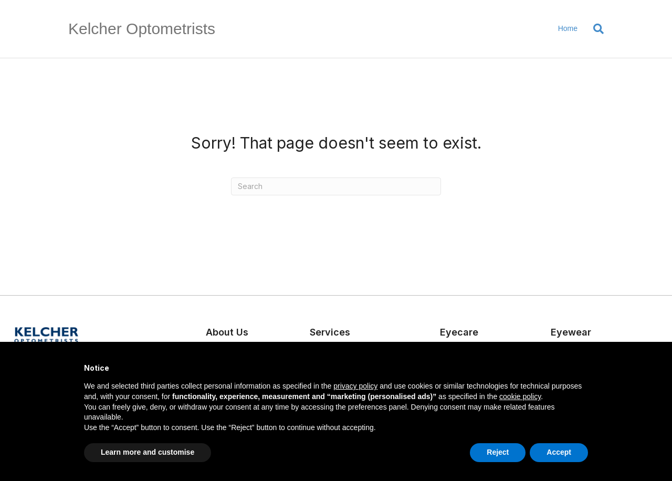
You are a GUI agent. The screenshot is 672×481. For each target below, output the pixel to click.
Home (568, 28)
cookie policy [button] (520, 396)
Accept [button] (559, 452)
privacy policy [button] (355, 386)
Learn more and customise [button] (147, 452)
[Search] (594, 29)
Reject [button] (498, 452)
